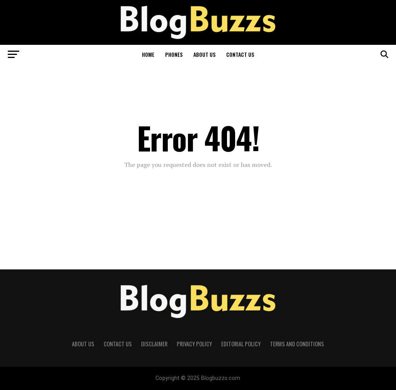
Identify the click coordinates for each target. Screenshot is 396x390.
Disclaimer (154, 344)
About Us (204, 54)
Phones (174, 54)
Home (148, 54)
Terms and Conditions (297, 344)
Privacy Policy (194, 344)
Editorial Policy (241, 344)
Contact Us (240, 54)
